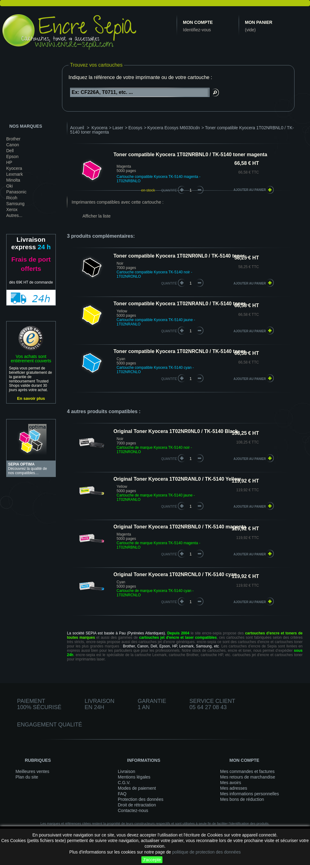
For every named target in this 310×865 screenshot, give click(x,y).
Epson (12, 156)
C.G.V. (124, 782)
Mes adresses (233, 788)
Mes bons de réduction (242, 799)
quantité (169, 283)
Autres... (14, 215)
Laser (118, 127)
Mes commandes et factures (247, 771)
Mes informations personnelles (249, 794)
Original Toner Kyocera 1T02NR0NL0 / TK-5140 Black (175, 431)
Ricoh (11, 197)
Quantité (169, 190)
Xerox (12, 209)
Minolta (13, 180)
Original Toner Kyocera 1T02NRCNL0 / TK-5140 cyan (175, 574)
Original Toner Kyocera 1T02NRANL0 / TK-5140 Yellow (177, 479)
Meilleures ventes (32, 771)
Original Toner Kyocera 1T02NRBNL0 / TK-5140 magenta (179, 526)
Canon (12, 144)
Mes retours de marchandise (247, 777)
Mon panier (258, 22)
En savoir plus (31, 398)
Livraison (126, 771)
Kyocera (14, 168)
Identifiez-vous (197, 29)
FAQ (122, 793)
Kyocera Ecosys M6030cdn (173, 127)
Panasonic (16, 191)
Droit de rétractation (137, 804)
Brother (13, 138)
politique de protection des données (206, 852)
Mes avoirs (230, 782)
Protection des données (140, 799)
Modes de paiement (137, 788)
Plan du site (27, 777)
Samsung (15, 203)
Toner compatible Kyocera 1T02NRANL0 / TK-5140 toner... (181, 303)
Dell (10, 150)
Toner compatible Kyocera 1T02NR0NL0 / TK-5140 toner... (180, 255)
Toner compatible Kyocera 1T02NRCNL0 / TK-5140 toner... (181, 351)
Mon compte (198, 22)
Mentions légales (134, 777)
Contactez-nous (133, 810)
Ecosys (135, 127)
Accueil (77, 127)
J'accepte (152, 859)
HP (9, 162)
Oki (9, 185)
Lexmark (14, 174)
